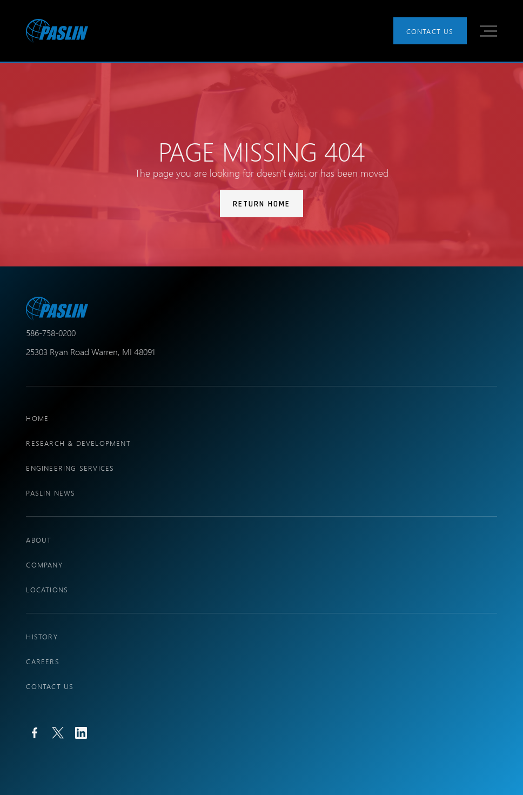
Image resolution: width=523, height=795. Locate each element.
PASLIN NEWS (50, 492)
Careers (42, 661)
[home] (57, 31)
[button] (488, 31)
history (41, 636)
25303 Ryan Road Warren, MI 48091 (90, 351)
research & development (78, 442)
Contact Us (430, 31)
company (44, 564)
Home (37, 418)
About (38, 539)
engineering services (70, 467)
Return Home (261, 204)
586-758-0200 (51, 332)
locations (47, 589)
